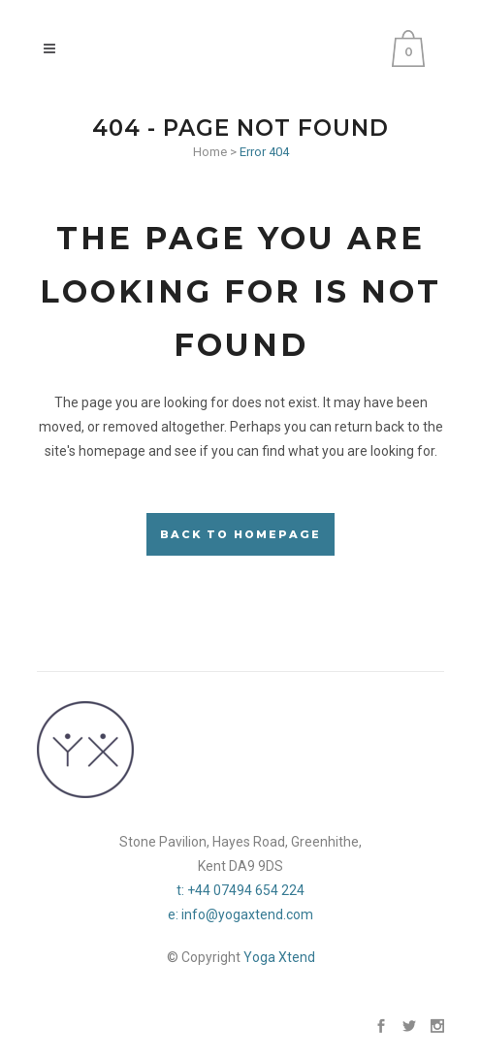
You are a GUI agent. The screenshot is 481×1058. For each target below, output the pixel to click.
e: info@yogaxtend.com (240, 914)
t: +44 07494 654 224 (240, 890)
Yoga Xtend (279, 957)
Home (210, 151)
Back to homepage (240, 534)
